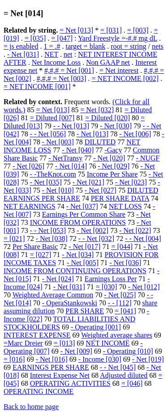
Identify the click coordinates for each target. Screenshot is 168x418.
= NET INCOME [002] (125, 78)
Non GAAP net (108, 62)
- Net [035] (46, 182)
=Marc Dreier (23, 343)
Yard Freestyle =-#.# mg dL (117, 38)
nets (158, 46)
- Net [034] (78, 254)
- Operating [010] (128, 351)
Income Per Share (112, 174)
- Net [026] (28, 166)
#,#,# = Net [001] (69, 70)
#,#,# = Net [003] (61, 78)
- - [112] (120, 303)
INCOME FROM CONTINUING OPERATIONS (75, 270)
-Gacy (113, 150)
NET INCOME (107, 343)
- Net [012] (143, 287)
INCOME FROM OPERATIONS (78, 222)
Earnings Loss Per (111, 279)
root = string (128, 46)
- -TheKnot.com (53, 174)
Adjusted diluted (123, 375)
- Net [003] (58, 142)
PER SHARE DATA (120, 198)
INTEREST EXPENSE (37, 335)
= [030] (106, 287)
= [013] (64, 343)
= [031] (111, 30)
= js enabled (21, 46)
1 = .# (51, 46)
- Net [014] (71, 166)
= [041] (125, 311)
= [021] (14, 238)
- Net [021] (88, 182)
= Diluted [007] (52, 118)
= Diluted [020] (107, 118)
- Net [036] (125, 262)
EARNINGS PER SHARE (51, 367)
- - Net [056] (48, 134)
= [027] (41, 254)
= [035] (35, 38)
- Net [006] (135, 134)
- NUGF (147, 158)
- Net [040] (78, 150)
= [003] (138, 30)
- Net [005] (83, 262)
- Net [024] (58, 279)
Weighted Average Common (53, 295)
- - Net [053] (48, 230)
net (68, 54)
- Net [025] (120, 295)
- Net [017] (84, 246)
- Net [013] (92, 134)
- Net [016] (52, 359)
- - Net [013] (71, 126)
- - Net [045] (118, 367)
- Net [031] (23, 54)
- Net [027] (100, 190)
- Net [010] (58, 190)
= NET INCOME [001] (37, 86)
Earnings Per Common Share (83, 214)
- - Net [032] (96, 238)
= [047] (62, 38)
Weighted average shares (116, 335)
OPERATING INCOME (38, 391)
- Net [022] (135, 230)
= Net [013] (76, 30)
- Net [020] (109, 158)
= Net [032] (97, 110)
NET (51, 54)
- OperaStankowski (69, 303)
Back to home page (31, 406)
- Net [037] (82, 206)
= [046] (132, 383)
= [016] (14, 359)
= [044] (122, 246)
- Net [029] (113, 166)
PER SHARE (84, 311)
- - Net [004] (143, 238)
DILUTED (100, 142)
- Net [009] (76, 351)
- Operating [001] (96, 327)
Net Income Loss (56, 62)
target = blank (85, 46)
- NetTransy (65, 158)
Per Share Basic (35, 246)
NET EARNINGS (30, 206)
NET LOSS (125, 206)
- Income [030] (99, 359)
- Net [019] (148, 359)
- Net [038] (52, 238)
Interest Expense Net (60, 375)
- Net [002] (92, 230)
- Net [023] (131, 182)
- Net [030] (116, 126)
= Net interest (118, 70)
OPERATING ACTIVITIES (70, 383)
